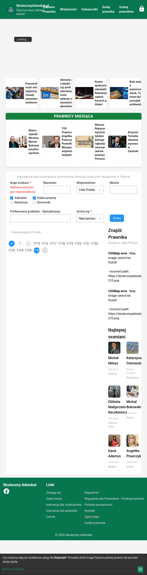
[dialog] (73, 564)
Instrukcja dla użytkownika (64, 504)
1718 (61, 243)
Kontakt (90, 511)
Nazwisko (50, 183)
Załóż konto (54, 498)
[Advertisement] (73, 48)
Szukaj (117, 218)
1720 (78, 243)
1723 (12, 250)
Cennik (50, 517)
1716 (45, 243)
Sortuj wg (83, 211)
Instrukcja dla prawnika (61, 511)
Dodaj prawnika (108, 9)
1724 (20, 250)
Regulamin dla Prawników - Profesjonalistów (114, 498)
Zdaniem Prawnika (49, 9)
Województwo (86, 183)
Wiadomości (68, 9)
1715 (37, 243)
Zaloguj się (53, 492)
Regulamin (92, 492)
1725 (28, 250)
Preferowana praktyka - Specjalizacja (35, 211)
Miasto (114, 183)
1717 (53, 243)
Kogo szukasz (19, 183)
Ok (140, 569)
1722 (95, 243)
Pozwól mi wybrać (13, 569)
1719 (70, 243)
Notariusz (21, 202)
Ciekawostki (89, 9)
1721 (86, 243)
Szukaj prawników (126, 9)
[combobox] (40, 218)
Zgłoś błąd (92, 517)
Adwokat (21, 198)
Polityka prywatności (98, 504)
